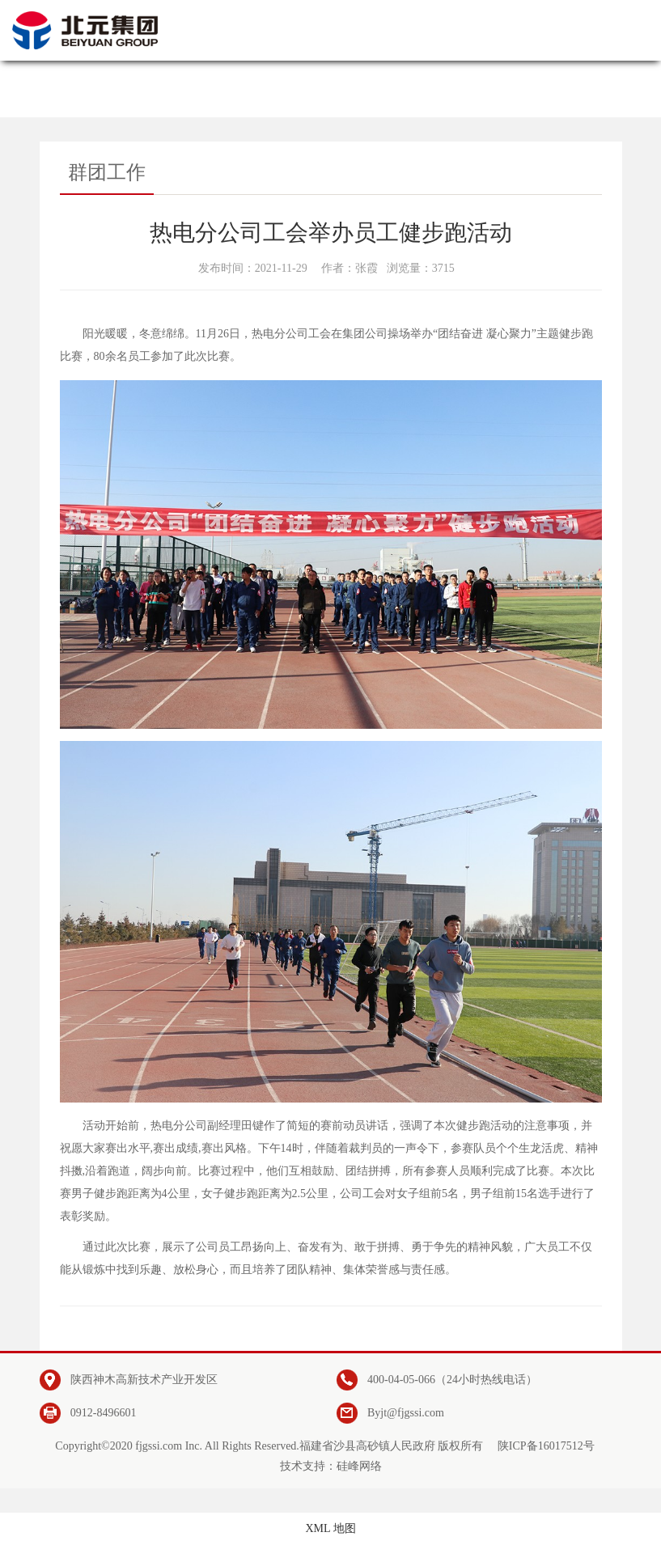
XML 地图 (330, 1528)
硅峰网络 (359, 1466)
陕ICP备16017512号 (546, 1446)
